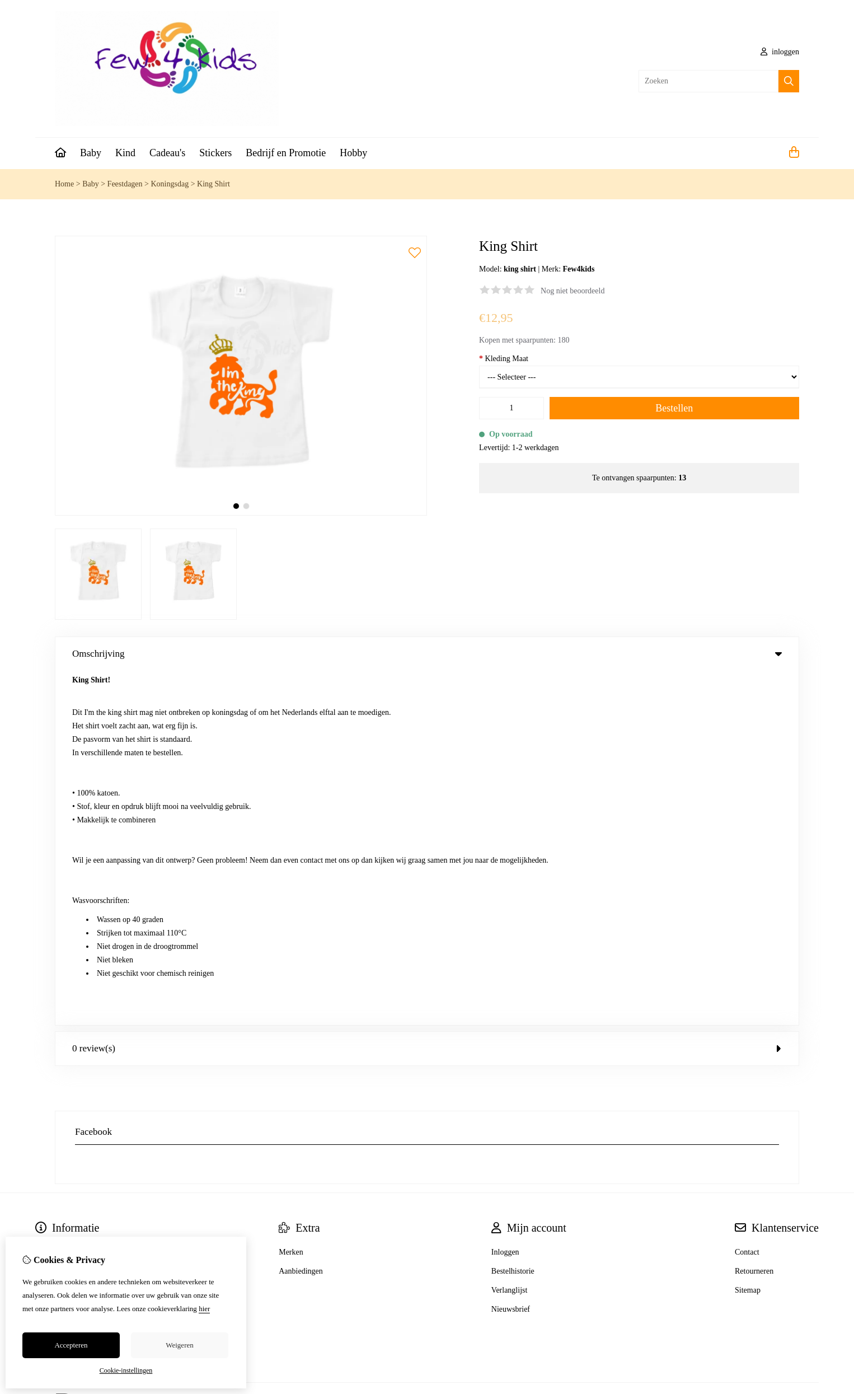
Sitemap (748, 936)
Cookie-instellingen (126, 1370)
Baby (90, 152)
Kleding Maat (503, 358)
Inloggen (505, 898)
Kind (125, 152)
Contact (747, 898)
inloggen (780, 52)
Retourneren (754, 917)
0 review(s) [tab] (427, 694)
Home (64, 184)
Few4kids (579, 269)
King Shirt (213, 184)
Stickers (215, 152)
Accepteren (70, 1345)
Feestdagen (125, 184)
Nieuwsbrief (510, 955)
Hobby (353, 152)
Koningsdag (170, 184)
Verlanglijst (509, 936)
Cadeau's (167, 152)
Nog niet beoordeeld (572, 291)
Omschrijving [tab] (427, 653)
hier (204, 1308)
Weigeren (179, 1345)
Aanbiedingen (301, 917)
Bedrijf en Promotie (286, 152)
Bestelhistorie (512, 917)
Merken (291, 898)
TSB (793, 1046)
